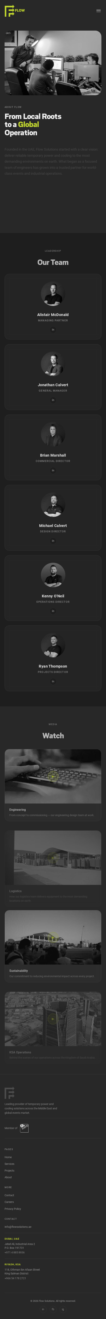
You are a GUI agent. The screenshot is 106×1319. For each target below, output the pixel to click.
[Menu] (98, 11)
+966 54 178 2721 (15, 1278)
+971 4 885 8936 (15, 1252)
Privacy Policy (13, 1209)
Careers (9, 1202)
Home (8, 1157)
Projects (9, 1170)
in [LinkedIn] (43, 1309)
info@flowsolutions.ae (18, 1227)
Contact (9, 1195)
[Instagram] (63, 1309)
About (8, 1177)
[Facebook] (53, 1309)
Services (9, 1164)
